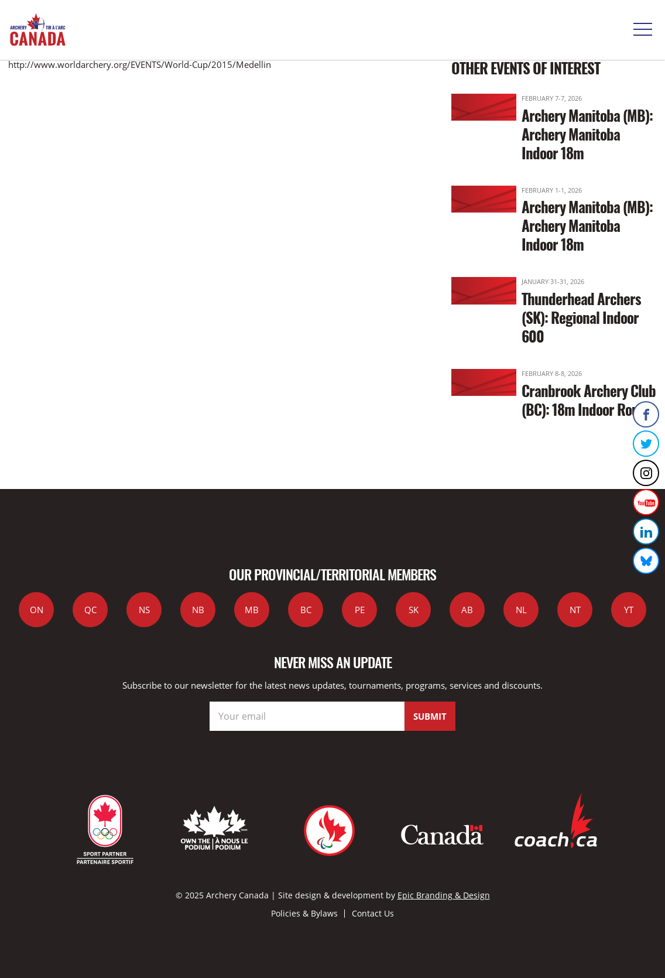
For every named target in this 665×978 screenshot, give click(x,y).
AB (467, 609)
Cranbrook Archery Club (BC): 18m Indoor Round (589, 399)
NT (575, 609)
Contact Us (373, 913)
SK (414, 609)
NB (198, 609)
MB (252, 609)
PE (360, 609)
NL (521, 609)
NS (144, 609)
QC (90, 609)
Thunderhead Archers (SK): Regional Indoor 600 (581, 317)
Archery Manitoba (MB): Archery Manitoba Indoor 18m (587, 133)
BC (305, 609)
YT (628, 609)
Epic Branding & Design (443, 895)
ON (36, 609)
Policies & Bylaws (304, 913)
